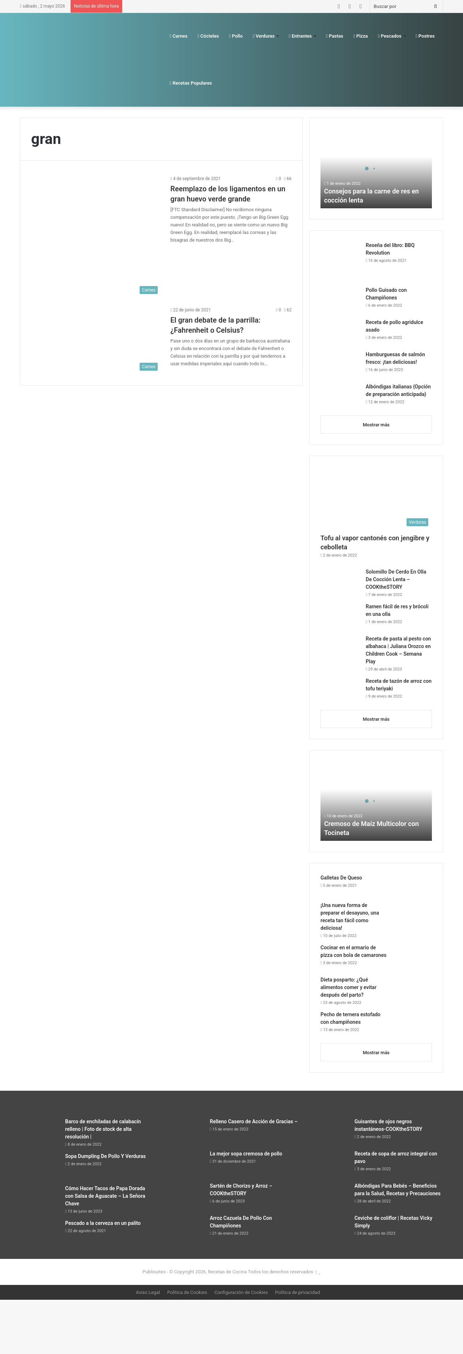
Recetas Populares (191, 83)
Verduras (264, 36)
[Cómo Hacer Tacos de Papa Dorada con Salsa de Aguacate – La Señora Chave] (40, 1198)
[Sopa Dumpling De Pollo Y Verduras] (40, 1166)
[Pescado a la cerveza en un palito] (40, 1232)
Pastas (334, 36)
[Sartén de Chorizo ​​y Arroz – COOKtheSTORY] (184, 1195)
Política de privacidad (297, 1292)
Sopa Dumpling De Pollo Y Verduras (105, 1156)
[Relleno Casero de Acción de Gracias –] (184, 1131)
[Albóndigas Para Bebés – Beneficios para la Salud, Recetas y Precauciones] (329, 1195)
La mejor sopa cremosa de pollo (246, 1154)
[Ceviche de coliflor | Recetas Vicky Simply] (329, 1228)
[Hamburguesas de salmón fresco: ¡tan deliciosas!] (340, 364)
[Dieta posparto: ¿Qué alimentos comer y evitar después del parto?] (412, 989)
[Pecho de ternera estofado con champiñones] (412, 1024)
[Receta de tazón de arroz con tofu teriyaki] (340, 690)
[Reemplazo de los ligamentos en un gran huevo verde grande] (96, 236)
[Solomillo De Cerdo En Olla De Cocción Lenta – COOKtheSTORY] (340, 581)
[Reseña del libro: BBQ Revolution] (340, 261)
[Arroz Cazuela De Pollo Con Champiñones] (184, 1228)
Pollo (236, 36)
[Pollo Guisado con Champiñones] (340, 300)
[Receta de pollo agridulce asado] (340, 332)
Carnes (178, 36)
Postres (425, 36)
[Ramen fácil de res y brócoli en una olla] (340, 616)
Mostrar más (376, 424)
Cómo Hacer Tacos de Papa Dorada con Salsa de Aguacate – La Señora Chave (105, 1195)
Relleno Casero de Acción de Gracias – (254, 1121)
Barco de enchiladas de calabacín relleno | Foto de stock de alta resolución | (103, 1129)
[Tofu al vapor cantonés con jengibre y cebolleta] (376, 498)
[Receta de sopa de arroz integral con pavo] (329, 1163)
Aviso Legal (148, 1292)
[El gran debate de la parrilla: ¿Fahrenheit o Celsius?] (96, 340)
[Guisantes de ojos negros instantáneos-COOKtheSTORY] (329, 1131)
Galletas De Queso (341, 878)
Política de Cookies (187, 1292)
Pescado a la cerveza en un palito (103, 1223)
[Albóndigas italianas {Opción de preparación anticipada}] (340, 396)
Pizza (360, 36)
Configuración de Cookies (241, 1292)
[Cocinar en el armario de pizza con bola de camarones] (412, 957)
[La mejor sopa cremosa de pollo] (184, 1163)
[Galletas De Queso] (412, 885)
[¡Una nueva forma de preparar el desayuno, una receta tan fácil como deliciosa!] (412, 915)
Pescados (390, 36)
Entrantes (300, 36)
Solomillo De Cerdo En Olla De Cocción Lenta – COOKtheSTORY (396, 579)
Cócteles (208, 36)
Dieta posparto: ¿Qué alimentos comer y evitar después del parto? (348, 987)
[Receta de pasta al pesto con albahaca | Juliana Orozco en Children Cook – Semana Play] (340, 648)
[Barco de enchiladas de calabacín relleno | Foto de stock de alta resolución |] (40, 1131)
